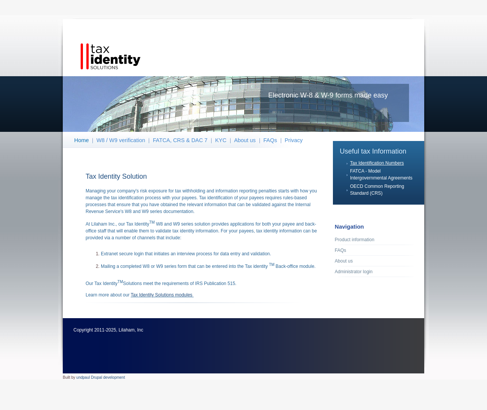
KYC (220, 140)
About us (245, 140)
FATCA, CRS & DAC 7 (180, 140)
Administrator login (353, 271)
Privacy (293, 140)
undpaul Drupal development (100, 377)
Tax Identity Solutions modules (162, 295)
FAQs (270, 140)
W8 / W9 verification (121, 140)
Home (81, 140)
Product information (354, 239)
